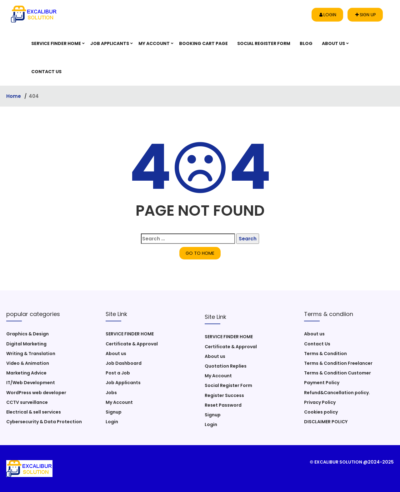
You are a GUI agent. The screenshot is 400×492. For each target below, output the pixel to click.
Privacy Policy (320, 402)
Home (14, 96)
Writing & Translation (30, 353)
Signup (114, 412)
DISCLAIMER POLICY (326, 422)
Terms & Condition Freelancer (338, 363)
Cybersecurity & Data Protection (44, 422)
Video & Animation (27, 363)
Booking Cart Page (203, 43)
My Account (154, 43)
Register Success (224, 395)
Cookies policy (321, 412)
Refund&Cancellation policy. (337, 392)
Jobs (111, 392)
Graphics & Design (27, 334)
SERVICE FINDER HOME (56, 43)
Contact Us (46, 71)
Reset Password (223, 405)
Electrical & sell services (33, 412)
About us (333, 43)
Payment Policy (321, 382)
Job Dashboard (124, 363)
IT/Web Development (30, 382)
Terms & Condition (325, 353)
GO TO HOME (200, 253)
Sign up (365, 15)
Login (327, 15)
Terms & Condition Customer (337, 373)
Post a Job (118, 373)
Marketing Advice (26, 373)
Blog (306, 43)
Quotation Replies (226, 366)
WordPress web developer (36, 392)
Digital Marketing (26, 344)
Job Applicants (109, 43)
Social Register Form (263, 43)
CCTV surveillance (27, 402)
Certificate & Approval (132, 344)
